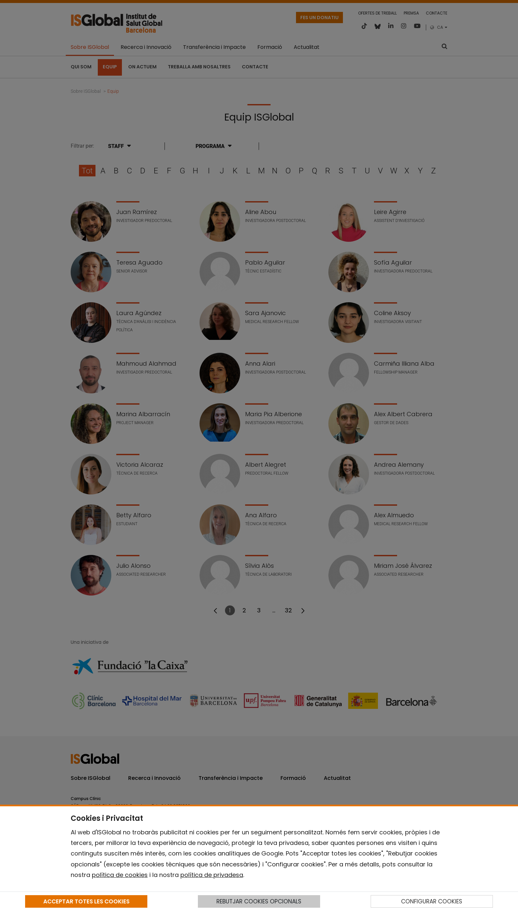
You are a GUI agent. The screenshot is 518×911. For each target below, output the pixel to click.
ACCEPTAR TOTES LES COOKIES (86, 901)
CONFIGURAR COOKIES (431, 901)
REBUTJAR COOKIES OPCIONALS (258, 901)
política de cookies (120, 875)
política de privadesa (211, 875)
